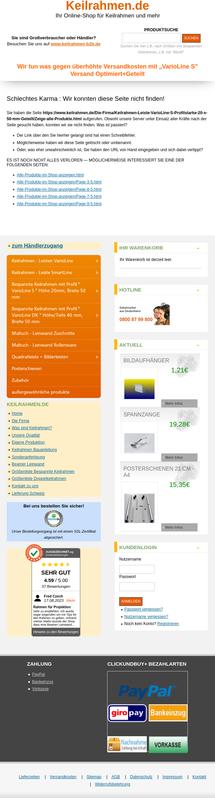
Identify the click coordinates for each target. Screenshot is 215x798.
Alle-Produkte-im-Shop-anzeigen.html (50, 175)
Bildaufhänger (146, 360)
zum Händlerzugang (37, 246)
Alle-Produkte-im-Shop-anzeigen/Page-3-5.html (59, 182)
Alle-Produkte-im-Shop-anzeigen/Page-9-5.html (59, 204)
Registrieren (168, 623)
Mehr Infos (174, 403)
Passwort (127, 576)
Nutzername (130, 559)
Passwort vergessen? (143, 609)
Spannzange (141, 414)
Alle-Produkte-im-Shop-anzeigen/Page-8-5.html (59, 189)
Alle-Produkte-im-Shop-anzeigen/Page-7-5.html (59, 196)
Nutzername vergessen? (146, 616)
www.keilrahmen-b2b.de (75, 43)
